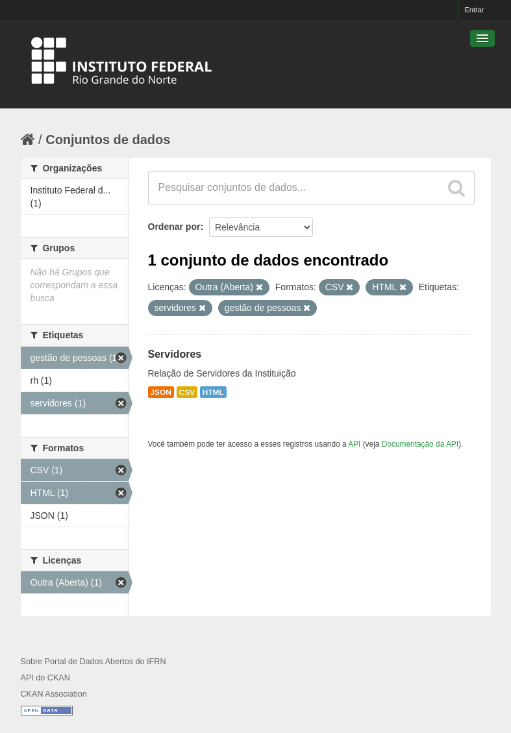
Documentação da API (420, 444)
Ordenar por (174, 226)
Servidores (175, 354)
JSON (161, 392)
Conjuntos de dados (107, 139)
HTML (213, 392)
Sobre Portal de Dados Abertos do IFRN (93, 661)
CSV (187, 392)
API (354, 444)
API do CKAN (45, 677)
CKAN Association (54, 694)
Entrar (474, 10)
